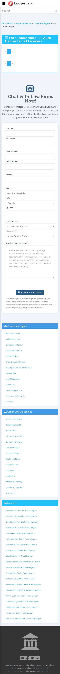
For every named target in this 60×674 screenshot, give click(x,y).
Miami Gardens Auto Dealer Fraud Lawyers (23, 562)
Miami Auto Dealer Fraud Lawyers (19, 556)
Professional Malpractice (15, 396)
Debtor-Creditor (12, 356)
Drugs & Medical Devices (15, 362)
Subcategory (11, 231)
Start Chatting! (30, 292)
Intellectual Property (14, 482)
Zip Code (9, 207)
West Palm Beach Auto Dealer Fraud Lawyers (24, 618)
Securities (9, 402)
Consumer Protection (14, 345)
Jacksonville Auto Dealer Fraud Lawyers (21, 544)
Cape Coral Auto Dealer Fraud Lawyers (21, 510)
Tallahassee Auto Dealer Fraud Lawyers (21, 607)
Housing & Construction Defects (18, 367)
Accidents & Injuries (13, 419)
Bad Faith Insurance (14, 339)
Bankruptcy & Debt (13, 425)
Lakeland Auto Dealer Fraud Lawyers (20, 550)
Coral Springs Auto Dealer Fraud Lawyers (22, 522)
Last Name (10, 138)
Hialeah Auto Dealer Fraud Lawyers (20, 533)
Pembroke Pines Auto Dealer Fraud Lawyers (23, 584)
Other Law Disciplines (19, 411)
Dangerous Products (14, 350)
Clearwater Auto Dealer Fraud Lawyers (21, 516)
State (8, 198)
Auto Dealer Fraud (13, 333)
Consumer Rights (41, 23)
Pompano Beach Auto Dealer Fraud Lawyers (23, 590)
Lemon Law (10, 384)
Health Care (10, 476)
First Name (10, 128)
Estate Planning (12, 464)
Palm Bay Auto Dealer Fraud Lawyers (20, 579)
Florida (10, 23)
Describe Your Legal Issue (16, 243)
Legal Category (12, 221)
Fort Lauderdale (23, 23)
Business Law (11, 430)
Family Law (10, 470)
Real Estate (10, 493)
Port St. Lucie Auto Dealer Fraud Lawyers (22, 596)
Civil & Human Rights (14, 442)
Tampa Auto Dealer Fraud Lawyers (19, 613)
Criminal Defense (13, 453)
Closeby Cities (11, 503)
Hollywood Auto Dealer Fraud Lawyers (21, 539)
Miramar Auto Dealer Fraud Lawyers (20, 567)
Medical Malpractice (14, 390)
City (7, 188)
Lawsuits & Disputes (14, 487)
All (3, 23)
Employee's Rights (13, 459)
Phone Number (12, 161)
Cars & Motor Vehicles (14, 436)
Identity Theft (11, 373)
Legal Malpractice (13, 379)
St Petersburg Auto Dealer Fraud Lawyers (22, 601)
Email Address (12, 151)
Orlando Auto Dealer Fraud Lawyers (20, 573)
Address (9, 174)
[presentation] (30, 284)
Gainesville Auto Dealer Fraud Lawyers (21, 527)
